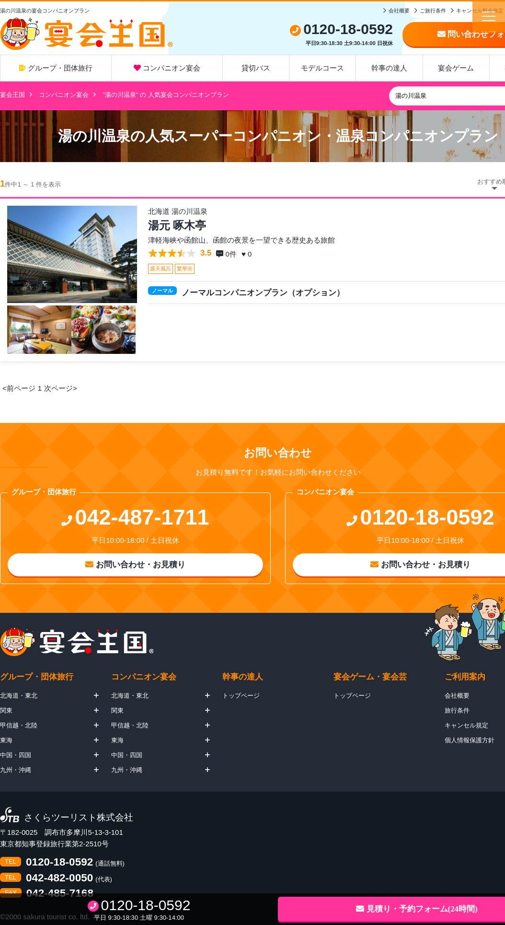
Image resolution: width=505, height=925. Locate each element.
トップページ (241, 695)
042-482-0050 (59, 878)
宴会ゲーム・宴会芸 (370, 676)
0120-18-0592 (59, 862)
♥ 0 (247, 254)
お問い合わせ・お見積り (135, 564)
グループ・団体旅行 (55, 68)
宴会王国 (12, 94)
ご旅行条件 (433, 10)
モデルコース (322, 68)
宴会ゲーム (456, 68)
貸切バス (255, 68)
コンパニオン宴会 (167, 68)
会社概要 (399, 10)
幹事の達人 (389, 68)
